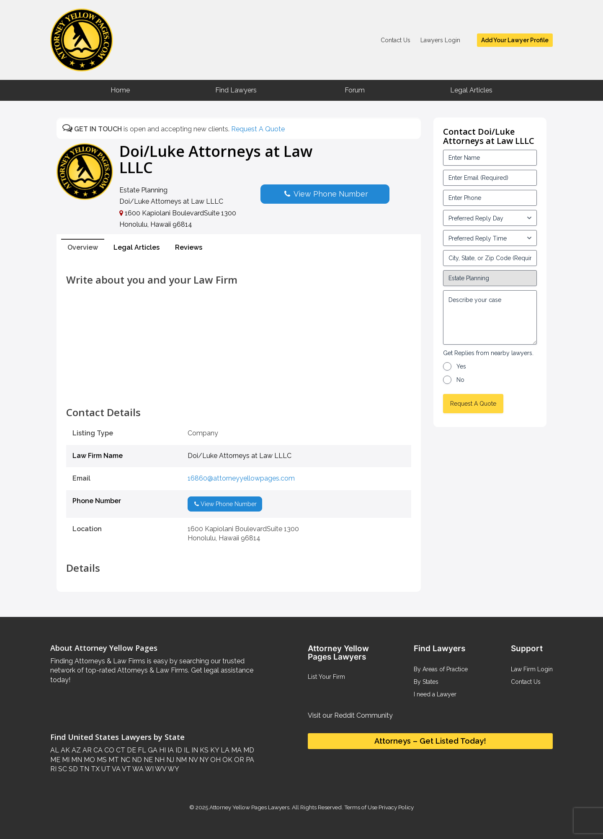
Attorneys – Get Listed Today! (430, 741)
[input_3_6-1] (490, 238)
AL (54, 750)
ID (178, 750)
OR (238, 760)
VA (116, 769)
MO (88, 760)
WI (149, 769)
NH (159, 760)
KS (203, 750)
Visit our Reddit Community (350, 715)
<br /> (238, 388)
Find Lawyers (236, 90)
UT (105, 769)
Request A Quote (258, 129)
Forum (355, 90)
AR (86, 750)
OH (215, 760)
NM (180, 760)
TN (83, 769)
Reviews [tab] (188, 247)
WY (172, 769)
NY (203, 760)
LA (224, 750)
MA (235, 750)
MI (65, 760)
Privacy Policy (395, 807)
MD (248, 750)
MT (113, 760)
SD (72, 769)
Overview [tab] (82, 247)
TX (94, 769)
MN (76, 760)
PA (249, 760)
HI (161, 750)
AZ (75, 750)
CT (119, 750)
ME (55, 760)
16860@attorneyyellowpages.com (241, 478)
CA (97, 750)
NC (124, 760)
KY (214, 750)
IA (170, 750)
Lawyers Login (440, 40)
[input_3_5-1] (490, 218)
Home (120, 90)
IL (186, 750)
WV (160, 769)
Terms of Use (360, 807)
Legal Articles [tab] (136, 247)
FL (141, 750)
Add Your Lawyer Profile (515, 40)
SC (62, 769)
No (460, 379)
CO (108, 750)
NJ (169, 760)
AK (64, 750)
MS (101, 760)
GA (151, 750)
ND (136, 760)
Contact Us (395, 40)
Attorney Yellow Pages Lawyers (249, 807)
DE (130, 750)
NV (192, 760)
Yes (461, 366)
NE (147, 760)
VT (126, 769)
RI (53, 769)
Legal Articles (471, 90)
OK (226, 760)
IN (194, 750)
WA (137, 769)
